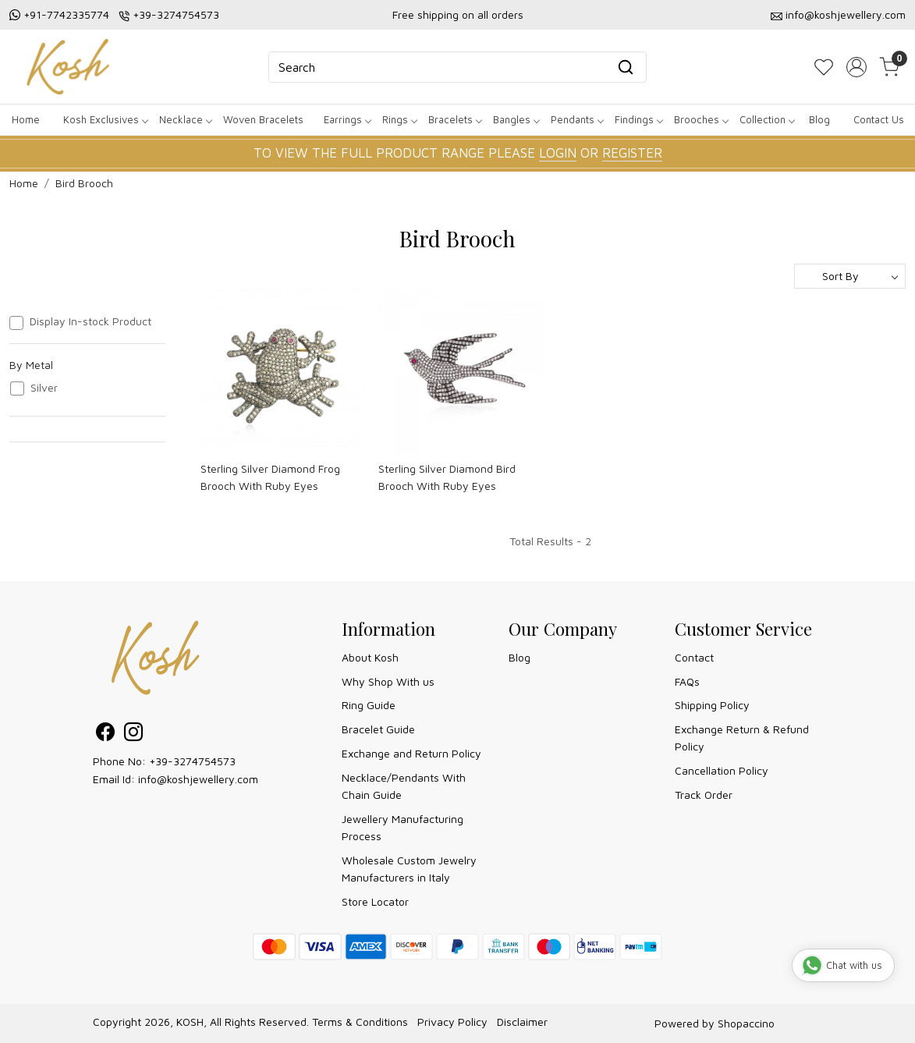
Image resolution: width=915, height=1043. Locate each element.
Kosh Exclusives (105, 119)
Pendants (577, 119)
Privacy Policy (452, 1021)
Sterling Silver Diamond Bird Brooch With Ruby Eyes (447, 477)
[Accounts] (856, 67)
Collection (766, 119)
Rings (399, 119)
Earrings (347, 119)
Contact (694, 657)
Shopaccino (746, 1023)
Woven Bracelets (263, 119)
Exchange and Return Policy (411, 753)
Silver (44, 387)
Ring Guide (368, 704)
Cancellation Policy (721, 770)
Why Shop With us (388, 681)
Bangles (516, 119)
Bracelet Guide (378, 729)
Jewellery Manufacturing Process (402, 827)
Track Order (703, 794)
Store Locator (375, 901)
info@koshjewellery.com (846, 14)
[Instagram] (133, 734)
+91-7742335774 (66, 14)
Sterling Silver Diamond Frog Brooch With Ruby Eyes (270, 477)
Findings (638, 119)
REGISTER (632, 153)
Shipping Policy (712, 704)
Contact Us (878, 119)
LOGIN (557, 153)
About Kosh (370, 657)
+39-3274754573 (176, 14)
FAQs (687, 681)
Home (26, 119)
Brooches (701, 119)
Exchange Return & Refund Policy (742, 737)
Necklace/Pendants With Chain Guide (404, 786)
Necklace (185, 119)
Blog (819, 119)
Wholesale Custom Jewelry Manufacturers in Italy (409, 868)
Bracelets (454, 119)
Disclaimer (522, 1021)
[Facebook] (105, 734)
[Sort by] (850, 276)
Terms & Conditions (360, 1021)
